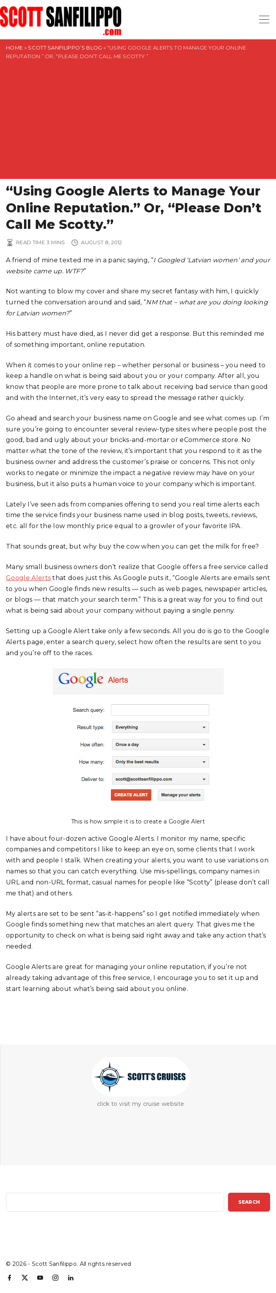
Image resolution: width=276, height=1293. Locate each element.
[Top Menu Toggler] (264, 19)
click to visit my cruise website (140, 1103)
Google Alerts (28, 578)
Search (249, 1202)
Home (14, 47)
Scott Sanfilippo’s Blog (65, 47)
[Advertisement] (138, 124)
